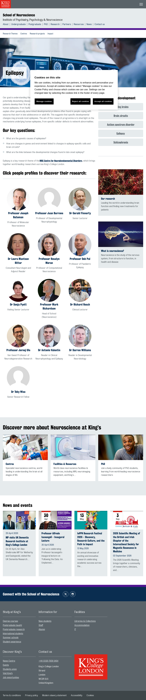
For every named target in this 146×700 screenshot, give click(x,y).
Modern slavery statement (54, 695)
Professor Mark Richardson (49, 306)
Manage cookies (44, 101)
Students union (10, 669)
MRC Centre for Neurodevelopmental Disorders (61, 160)
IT (75, 629)
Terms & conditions (12, 695)
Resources (79, 24)
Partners (66, 24)
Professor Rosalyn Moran (49, 261)
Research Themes (10, 34)
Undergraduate (18, 24)
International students (13, 633)
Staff (41, 625)
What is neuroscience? (112, 251)
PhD (46, 24)
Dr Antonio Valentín (49, 350)
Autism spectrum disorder (120, 124)
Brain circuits (121, 115)
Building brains (120, 107)
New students (45, 621)
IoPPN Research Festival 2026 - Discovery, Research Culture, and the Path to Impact (91, 539)
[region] (74, 90)
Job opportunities (11, 677)
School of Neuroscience (19, 15)
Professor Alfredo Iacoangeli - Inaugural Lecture (52, 537)
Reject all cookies (80, 101)
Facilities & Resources (64, 464)
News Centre (9, 661)
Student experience (12, 642)
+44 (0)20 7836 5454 (48, 661)
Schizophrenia (120, 142)
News (89, 24)
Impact (50, 34)
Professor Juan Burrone (49, 213)
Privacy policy (31, 695)
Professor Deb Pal (80, 259)
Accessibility (76, 695)
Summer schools (10, 637)
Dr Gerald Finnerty (80, 213)
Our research (108, 198)
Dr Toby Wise (18, 392)
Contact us (100, 24)
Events (6, 665)
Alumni (42, 629)
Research (55, 24)
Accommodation (82, 625)
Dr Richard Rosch (80, 304)
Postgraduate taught (12, 625)
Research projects (37, 34)
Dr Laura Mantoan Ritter (18, 261)
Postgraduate (35, 24)
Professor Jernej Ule (18, 350)
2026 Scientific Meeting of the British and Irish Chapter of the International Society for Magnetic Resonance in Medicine (126, 542)
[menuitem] (7, 24)
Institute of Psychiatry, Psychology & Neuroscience (33, 19)
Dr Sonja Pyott (18, 304)
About (5, 24)
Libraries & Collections (85, 621)
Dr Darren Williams (80, 350)
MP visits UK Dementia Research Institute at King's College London (17, 541)
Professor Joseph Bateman (18, 215)
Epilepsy (120, 133)
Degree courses (10, 621)
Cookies (90, 695)
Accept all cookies (103, 101)
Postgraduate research (14, 629)
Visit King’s (8, 673)
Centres (23, 34)
